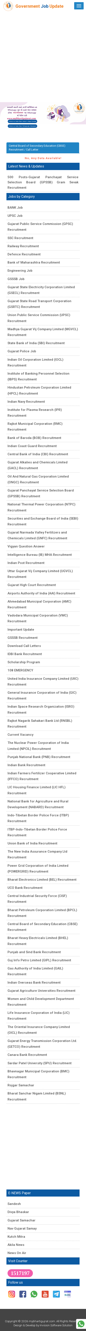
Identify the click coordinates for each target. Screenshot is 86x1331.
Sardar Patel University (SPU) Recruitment (40, 1063)
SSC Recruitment (20, 238)
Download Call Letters (24, 646)
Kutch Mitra (16, 1237)
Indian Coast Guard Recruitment (32, 446)
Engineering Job (20, 271)
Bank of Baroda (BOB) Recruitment (34, 438)
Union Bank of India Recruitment (32, 843)
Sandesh (14, 1204)
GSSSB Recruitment (23, 638)
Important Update (21, 630)
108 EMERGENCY (20, 670)
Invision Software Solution (56, 1325)
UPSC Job (15, 216)
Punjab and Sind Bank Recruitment (34, 952)
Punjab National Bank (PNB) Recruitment (39, 757)
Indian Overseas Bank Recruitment (34, 982)
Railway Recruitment (23, 246)
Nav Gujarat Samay (22, 1228)
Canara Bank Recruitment (27, 1055)
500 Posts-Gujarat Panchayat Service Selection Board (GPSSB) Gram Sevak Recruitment (43, 182)
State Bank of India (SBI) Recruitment (36, 343)
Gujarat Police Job (22, 351)
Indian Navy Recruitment (26, 402)
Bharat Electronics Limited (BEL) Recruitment (42, 880)
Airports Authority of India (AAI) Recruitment (41, 593)
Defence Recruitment (24, 254)
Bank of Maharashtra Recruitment (34, 262)
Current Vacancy (20, 735)
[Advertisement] (43, 57)
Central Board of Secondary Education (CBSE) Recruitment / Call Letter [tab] (37, 147)
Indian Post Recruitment (26, 563)
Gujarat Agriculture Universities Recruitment (41, 991)
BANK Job (15, 208)
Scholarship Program (24, 662)
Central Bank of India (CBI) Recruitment (38, 454)
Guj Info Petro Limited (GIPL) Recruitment (39, 960)
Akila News (16, 1245)
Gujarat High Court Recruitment (32, 585)
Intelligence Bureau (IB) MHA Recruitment (40, 555)
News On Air (17, 1253)
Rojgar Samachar (21, 1085)
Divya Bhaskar (18, 1212)
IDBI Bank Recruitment (25, 654)
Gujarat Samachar (21, 1220)
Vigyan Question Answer (26, 546)
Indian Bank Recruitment (26, 765)
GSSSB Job (16, 279)
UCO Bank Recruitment (25, 888)
